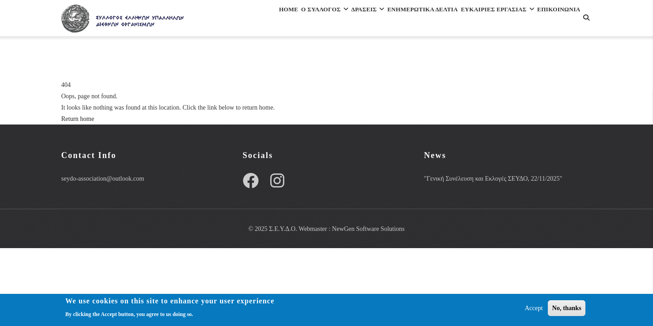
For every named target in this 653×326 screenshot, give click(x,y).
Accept (534, 308)
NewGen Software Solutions (368, 228)
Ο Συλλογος (277, 19)
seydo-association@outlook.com (102, 178)
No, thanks (566, 308)
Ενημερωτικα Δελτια (399, 19)
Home (231, 19)
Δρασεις (332, 19)
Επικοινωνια (244, 59)
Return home (77, 118)
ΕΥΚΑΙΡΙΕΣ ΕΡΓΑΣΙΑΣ (488, 19)
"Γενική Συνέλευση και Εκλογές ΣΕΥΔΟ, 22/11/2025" (493, 178)
